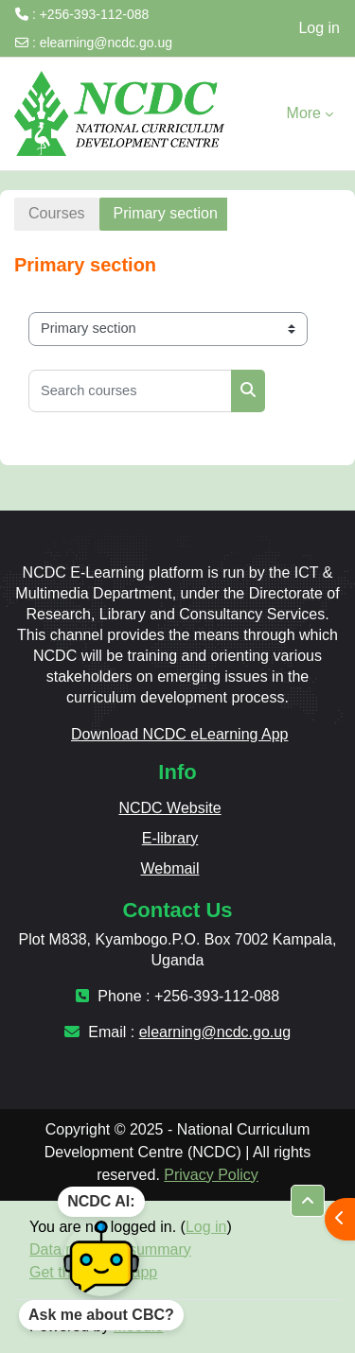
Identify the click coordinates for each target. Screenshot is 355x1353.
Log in (319, 28)
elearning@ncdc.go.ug (106, 42)
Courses (56, 213)
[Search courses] (130, 391)
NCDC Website (169, 808)
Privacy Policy (211, 1175)
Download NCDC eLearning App (179, 734)
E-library (170, 838)
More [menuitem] (304, 113)
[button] (308, 1201)
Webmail (170, 868)
